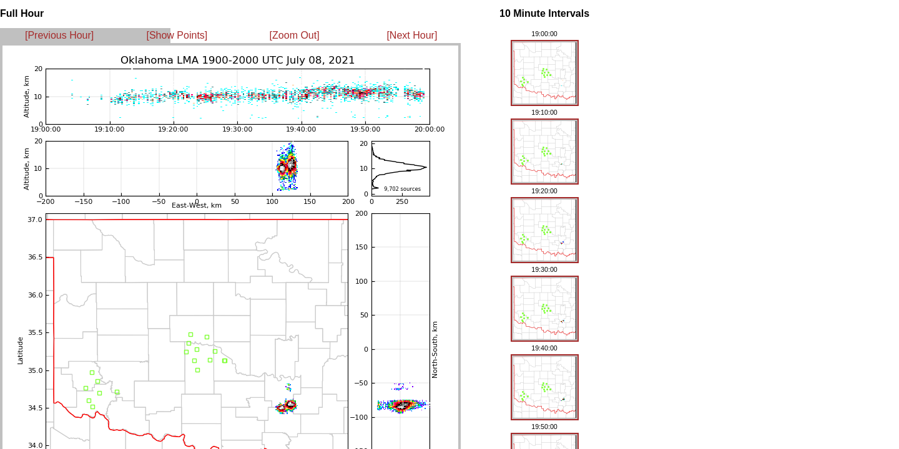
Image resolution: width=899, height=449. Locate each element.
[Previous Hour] (59, 35)
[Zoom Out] (295, 35)
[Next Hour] (411, 35)
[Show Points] (176, 35)
